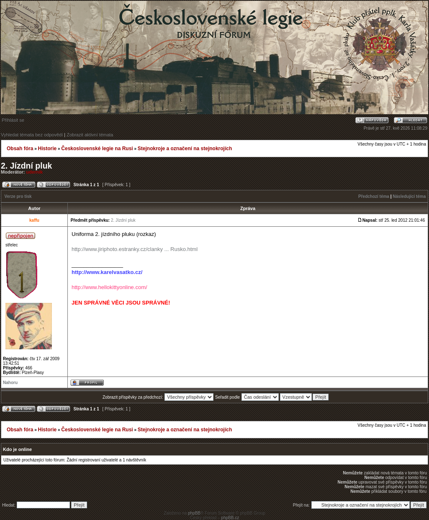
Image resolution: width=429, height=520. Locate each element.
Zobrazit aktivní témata (90, 134)
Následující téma (409, 196)
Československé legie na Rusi (97, 148)
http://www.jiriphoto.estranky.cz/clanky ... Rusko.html (135, 249)
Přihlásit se (13, 120)
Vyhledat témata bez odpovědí (32, 134)
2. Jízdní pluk (26, 165)
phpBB (194, 513)
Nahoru (10, 382)
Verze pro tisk (18, 196)
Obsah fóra (20, 148)
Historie (47, 148)
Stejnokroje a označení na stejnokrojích (185, 148)
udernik (34, 171)
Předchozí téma (373, 196)
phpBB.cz (230, 517)
